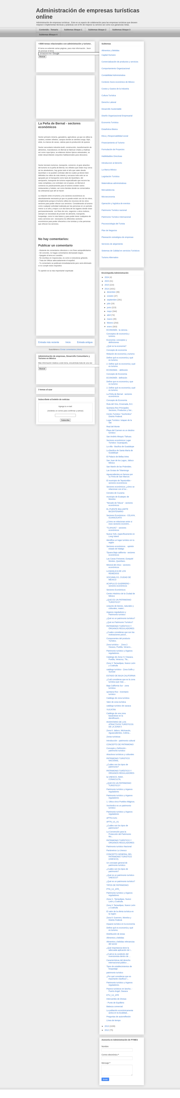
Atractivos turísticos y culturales (120, 754)
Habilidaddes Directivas (112, 156)
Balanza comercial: (114, 1006)
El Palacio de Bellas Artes (117, 457)
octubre (110, 296)
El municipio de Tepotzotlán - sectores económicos (119, 481)
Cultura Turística (109, 95)
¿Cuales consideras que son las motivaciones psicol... (120, 633)
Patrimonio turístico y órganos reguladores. (119, 652)
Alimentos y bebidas (115, 938)
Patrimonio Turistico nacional (114, 210)
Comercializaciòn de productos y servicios (120, 62)
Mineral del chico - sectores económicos (118, 566)
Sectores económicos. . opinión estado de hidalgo (120, 547)
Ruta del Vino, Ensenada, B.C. (119, 404)
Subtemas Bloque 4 (48, 34)
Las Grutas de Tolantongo (117, 470)
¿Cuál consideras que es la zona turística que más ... (120, 680)
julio (109, 303)
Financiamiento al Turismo (113, 143)
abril (109, 315)
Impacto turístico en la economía (120, 924)
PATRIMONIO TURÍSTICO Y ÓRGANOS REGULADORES (120, 627)
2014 (107, 289)
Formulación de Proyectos (113, 149)
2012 (107, 1030)
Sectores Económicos (115, 590)
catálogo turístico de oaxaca (118, 706)
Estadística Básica (110, 129)
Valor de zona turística (116, 702)
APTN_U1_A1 (112, 822)
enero (109, 326)
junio (109, 307)
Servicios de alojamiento (112, 244)
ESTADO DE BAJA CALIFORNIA (120, 676)
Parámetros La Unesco (116, 850)
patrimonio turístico (114, 972)
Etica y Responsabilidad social (115, 136)
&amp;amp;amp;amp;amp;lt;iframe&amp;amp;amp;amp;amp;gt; (70, 63)
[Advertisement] (8, 1033)
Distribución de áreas (115, 934)
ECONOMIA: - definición (117, 370)
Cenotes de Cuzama (115, 493)
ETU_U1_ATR (112, 995)
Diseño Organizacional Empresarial (117, 116)
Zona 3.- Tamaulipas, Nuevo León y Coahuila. (118, 900)
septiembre (112, 300)
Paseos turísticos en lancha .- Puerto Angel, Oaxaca (119, 990)
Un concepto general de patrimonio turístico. (116, 864)
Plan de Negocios (109, 230)
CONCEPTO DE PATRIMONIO (120, 744)
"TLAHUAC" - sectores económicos (116, 529)
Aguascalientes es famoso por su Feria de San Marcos (119, 475)
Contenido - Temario (48, 30)
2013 (107, 1026)
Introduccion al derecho (112, 163)
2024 (107, 277)
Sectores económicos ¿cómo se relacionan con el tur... (120, 488)
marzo (110, 319)
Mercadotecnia (108, 190)
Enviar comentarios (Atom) (71, 349)
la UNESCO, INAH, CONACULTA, (114, 778)
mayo (109, 311)
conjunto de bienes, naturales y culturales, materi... (120, 607)
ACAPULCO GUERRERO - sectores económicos (118, 584)
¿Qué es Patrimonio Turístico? (119, 622)
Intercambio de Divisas (116, 999)
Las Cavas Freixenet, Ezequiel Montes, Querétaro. (119, 560)
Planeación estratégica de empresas (117, 237)
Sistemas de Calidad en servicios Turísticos (121, 251)
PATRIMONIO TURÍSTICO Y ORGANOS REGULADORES (120, 841)
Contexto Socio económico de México (118, 82)
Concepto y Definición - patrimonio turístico (116, 749)
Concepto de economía (116, 350)
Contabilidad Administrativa (113, 75)
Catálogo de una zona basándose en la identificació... (116, 715)
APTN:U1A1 (111, 818)
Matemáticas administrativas (114, 183)
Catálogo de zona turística (117, 698)
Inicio (68, 342)
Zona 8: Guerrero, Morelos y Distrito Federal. (118, 918)
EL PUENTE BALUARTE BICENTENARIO (117, 510)
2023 (107, 281)
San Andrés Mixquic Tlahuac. (119, 436)
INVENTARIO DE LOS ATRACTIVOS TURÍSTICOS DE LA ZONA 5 (119, 724)
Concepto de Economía (116, 374)
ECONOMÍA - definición (116, 378)
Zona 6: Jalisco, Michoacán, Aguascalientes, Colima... (118, 731)
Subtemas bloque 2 (97, 30)
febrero (110, 323)
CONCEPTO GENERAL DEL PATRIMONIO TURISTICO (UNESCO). (119, 856)
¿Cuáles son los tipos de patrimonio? (117, 765)
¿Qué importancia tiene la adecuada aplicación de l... (119, 949)
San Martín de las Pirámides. (119, 466)
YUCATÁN (111, 709)
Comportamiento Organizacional (116, 68)
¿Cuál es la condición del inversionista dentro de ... (118, 955)
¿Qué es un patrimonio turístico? (120, 618)
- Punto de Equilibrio (115, 1003)
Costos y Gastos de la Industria (115, 89)
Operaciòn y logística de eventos (116, 203)
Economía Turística (110, 122)
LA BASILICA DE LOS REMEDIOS (116, 572)
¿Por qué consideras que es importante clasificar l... (118, 977)
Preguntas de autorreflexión (118, 1016)
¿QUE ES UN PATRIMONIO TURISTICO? (118, 601)
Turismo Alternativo (110, 257)
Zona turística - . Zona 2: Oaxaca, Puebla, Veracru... (119, 645)
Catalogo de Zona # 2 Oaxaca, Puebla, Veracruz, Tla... (119, 658)
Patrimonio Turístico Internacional (116, 217)
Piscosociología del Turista (113, 224)
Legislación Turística (110, 176)
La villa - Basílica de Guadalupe (120, 446)
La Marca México (109, 170)
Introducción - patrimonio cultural (120, 740)
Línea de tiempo (113, 1020)
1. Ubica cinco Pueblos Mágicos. (120, 802)
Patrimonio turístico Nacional (118, 846)
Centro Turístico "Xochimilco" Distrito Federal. (119, 415)
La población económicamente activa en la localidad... (119, 1011)
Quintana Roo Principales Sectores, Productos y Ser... (119, 409)
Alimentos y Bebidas (110, 50)
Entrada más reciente (48, 342)
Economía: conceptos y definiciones (116, 341)
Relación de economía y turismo (120, 354)
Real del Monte (113, 426)
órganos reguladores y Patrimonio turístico (116, 613)
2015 (107, 285)
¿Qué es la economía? (116, 346)
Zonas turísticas (113, 737)
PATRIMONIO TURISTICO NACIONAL (118, 759)
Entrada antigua (85, 342)
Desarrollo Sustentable (112, 109)
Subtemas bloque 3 (121, 30)
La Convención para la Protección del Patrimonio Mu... (118, 834)
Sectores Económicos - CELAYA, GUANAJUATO (120, 516)
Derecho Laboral (109, 102)
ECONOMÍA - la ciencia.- (117, 330)
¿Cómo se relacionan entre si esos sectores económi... (119, 522)
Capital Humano (109, 55)
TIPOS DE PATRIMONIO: (117, 885)
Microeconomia (108, 197)
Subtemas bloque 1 (73, 30)
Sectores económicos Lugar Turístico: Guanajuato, (118, 441)
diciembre (111, 292)
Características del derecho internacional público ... (118, 961)
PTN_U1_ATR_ (113, 889)
